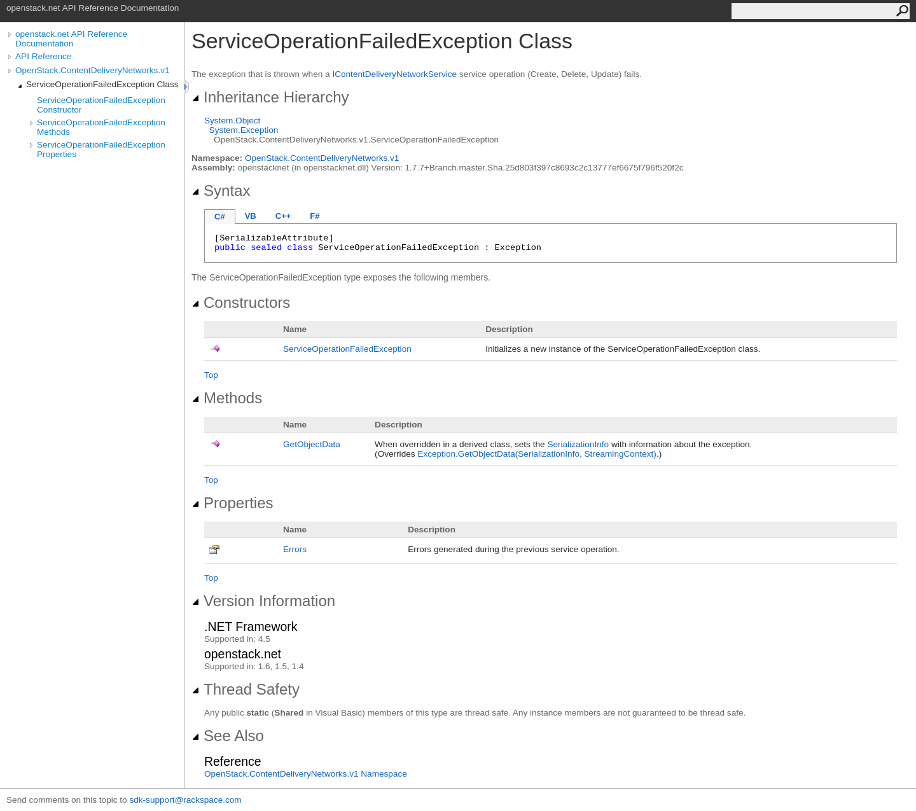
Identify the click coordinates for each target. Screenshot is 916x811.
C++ (283, 216)
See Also (227, 735)
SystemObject (232, 120)
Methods (226, 397)
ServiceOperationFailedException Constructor (101, 104)
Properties (232, 502)
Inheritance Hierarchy (270, 97)
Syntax (221, 190)
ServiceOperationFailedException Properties (101, 149)
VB (250, 216)
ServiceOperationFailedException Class (102, 84)
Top (211, 375)
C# (219, 216)
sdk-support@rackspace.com (185, 800)
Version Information (263, 600)
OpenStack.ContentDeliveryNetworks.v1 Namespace (305, 774)
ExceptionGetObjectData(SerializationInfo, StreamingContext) (536, 454)
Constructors (240, 302)
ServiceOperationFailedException (347, 349)
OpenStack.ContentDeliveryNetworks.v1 (92, 70)
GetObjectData (311, 444)
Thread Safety (245, 689)
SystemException (244, 130)
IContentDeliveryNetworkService (394, 74)
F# (314, 216)
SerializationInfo (578, 444)
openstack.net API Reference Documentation (71, 38)
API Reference (43, 56)
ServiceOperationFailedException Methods (101, 127)
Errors (295, 549)
